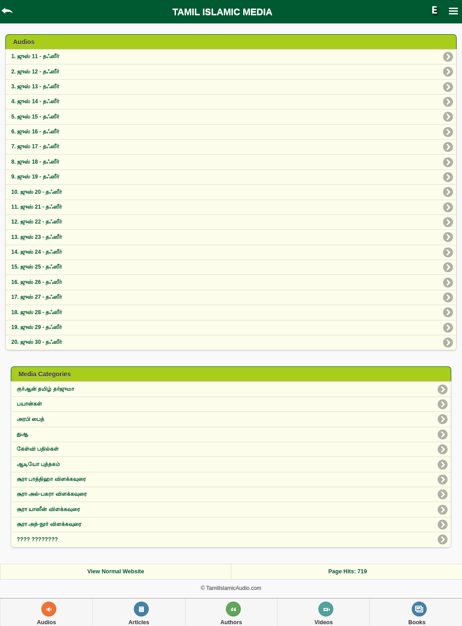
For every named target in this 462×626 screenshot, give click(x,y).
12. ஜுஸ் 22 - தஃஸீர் (36, 222)
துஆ (22, 434)
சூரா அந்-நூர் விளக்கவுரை (49, 524)
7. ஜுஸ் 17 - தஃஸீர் (35, 146)
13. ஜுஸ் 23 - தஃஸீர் (36, 237)
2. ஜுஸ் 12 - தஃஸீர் (35, 72)
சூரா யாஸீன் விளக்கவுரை (48, 509)
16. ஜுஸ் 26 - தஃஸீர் (36, 282)
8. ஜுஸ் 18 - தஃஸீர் (35, 162)
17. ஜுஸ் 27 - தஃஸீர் (36, 297)
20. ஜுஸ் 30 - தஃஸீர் (36, 342)
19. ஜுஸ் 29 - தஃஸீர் (36, 327)
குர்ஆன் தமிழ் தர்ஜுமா (45, 389)
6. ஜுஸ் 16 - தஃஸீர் (35, 131)
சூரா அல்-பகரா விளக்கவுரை (52, 494)
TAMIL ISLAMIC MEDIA (222, 12)
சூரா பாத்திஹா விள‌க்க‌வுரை (51, 479)
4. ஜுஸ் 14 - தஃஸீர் (35, 101)
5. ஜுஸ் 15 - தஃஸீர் (35, 117)
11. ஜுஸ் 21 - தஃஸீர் (36, 207)
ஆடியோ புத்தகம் (38, 464)
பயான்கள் (29, 404)
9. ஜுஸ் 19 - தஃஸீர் (35, 177)
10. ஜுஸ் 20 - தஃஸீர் (36, 192)
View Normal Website (116, 571)
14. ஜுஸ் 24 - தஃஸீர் (36, 252)
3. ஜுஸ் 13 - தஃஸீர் (35, 86)
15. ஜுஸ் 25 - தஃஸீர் (36, 267)
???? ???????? (37, 539)
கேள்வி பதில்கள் (38, 449)
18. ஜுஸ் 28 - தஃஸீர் (36, 312)
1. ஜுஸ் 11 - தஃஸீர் (35, 56)
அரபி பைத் (30, 419)
